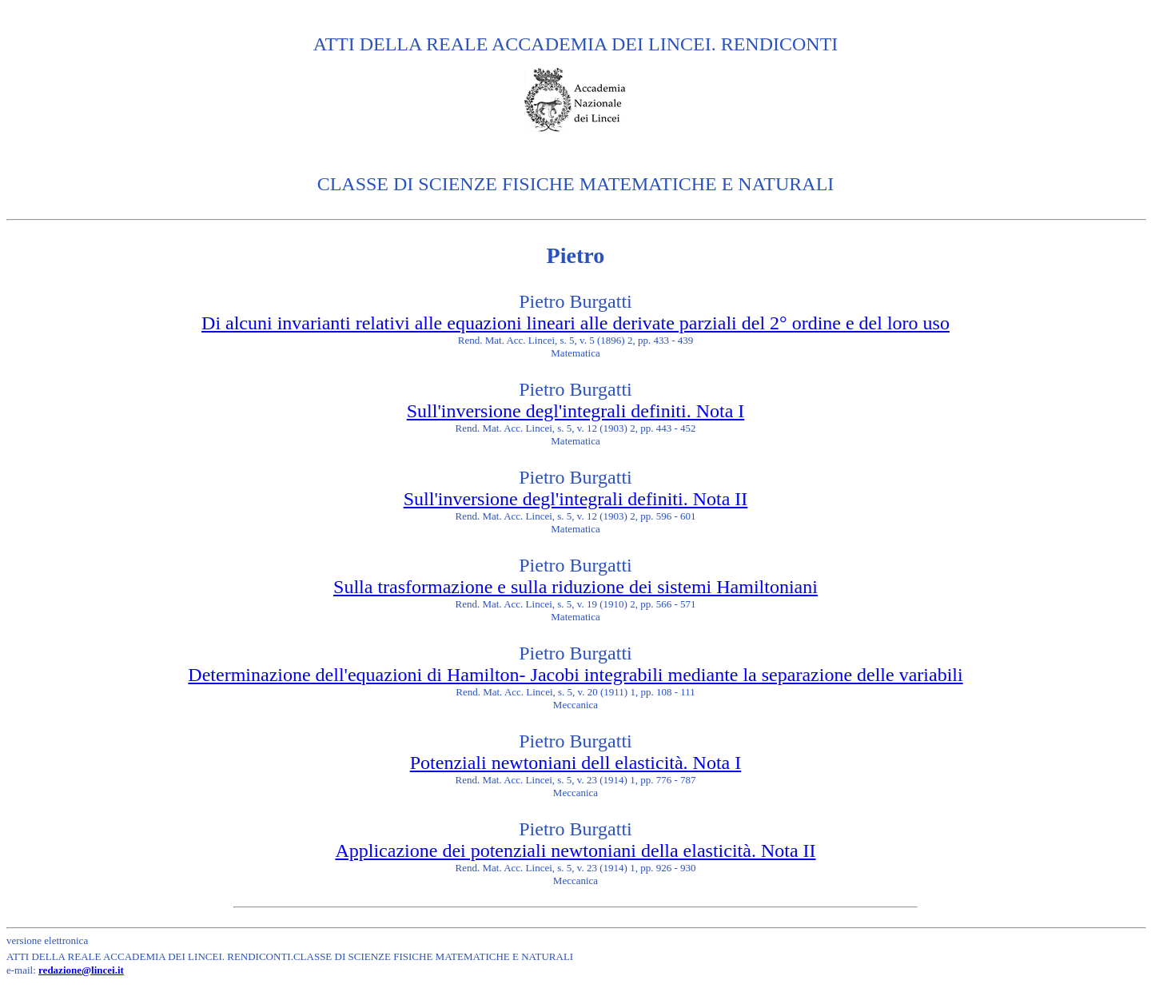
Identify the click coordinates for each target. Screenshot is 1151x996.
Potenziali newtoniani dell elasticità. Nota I (576, 762)
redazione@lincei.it (81, 970)
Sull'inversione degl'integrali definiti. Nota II (576, 498)
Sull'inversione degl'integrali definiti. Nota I (576, 410)
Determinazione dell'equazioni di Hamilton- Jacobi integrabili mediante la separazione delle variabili (575, 674)
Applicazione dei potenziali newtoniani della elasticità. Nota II (575, 850)
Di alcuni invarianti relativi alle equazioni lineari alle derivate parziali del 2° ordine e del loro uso (575, 323)
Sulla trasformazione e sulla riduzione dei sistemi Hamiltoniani (575, 586)
